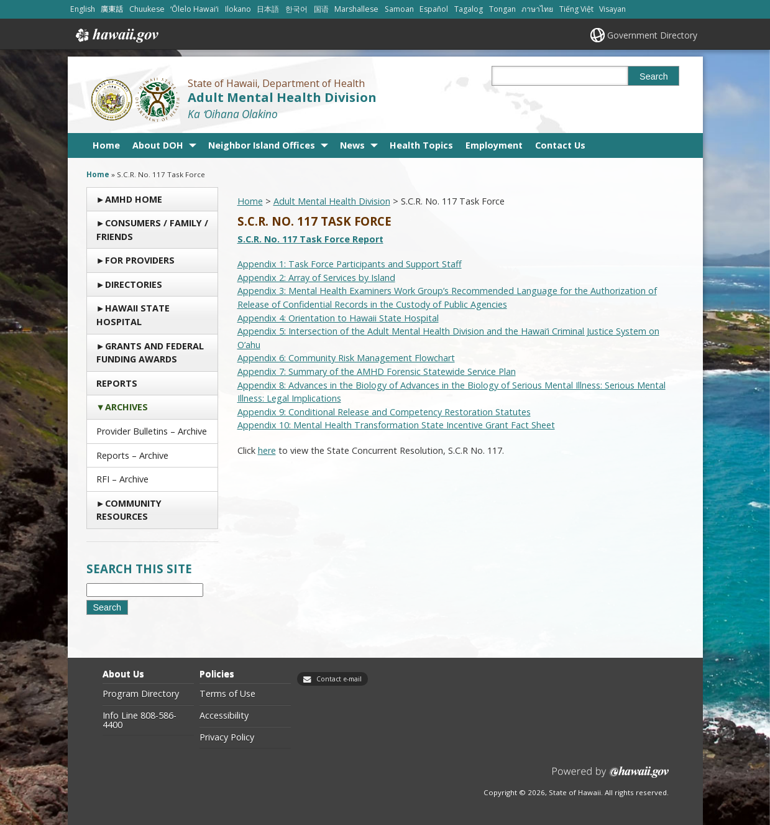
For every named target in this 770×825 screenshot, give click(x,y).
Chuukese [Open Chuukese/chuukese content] (147, 9)
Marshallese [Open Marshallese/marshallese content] (356, 9)
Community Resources (129, 510)
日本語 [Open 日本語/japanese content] (268, 9)
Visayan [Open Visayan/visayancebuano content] (612, 9)
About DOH (157, 145)
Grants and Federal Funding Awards (150, 353)
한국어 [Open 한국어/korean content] (296, 9)
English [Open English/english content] (82, 9)
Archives (126, 407)
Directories (133, 284)
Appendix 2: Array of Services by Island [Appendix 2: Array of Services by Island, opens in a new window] (316, 277)
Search (653, 76)
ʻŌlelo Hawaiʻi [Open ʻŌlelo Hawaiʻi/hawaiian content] (194, 9)
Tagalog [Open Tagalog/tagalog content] (468, 9)
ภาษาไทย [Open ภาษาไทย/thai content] (537, 9)
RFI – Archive (122, 479)
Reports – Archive (132, 455)
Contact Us (560, 145)
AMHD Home (133, 199)
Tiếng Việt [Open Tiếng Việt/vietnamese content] (576, 9)
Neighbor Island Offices (261, 145)
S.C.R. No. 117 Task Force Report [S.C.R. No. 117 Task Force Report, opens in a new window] (310, 239)
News (352, 145)
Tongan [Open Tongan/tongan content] (502, 9)
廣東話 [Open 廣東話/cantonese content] (112, 9)
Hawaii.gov (116, 35)
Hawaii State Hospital (133, 315)
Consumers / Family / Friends (152, 229)
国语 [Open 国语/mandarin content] (321, 9)
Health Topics (421, 145)
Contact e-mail (339, 679)
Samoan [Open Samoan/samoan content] (399, 9)
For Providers (140, 260)
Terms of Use (227, 693)
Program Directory (141, 693)
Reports (116, 383)
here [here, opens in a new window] (267, 450)
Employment (494, 145)
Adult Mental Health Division (282, 97)
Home (106, 145)
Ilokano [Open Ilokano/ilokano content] (238, 9)
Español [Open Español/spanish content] (433, 9)
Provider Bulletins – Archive (151, 431)
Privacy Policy (226, 737)
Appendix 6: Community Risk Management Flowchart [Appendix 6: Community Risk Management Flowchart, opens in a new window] (346, 358)
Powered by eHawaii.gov (610, 777)
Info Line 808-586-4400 (139, 720)
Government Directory (652, 35)
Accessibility (224, 715)
